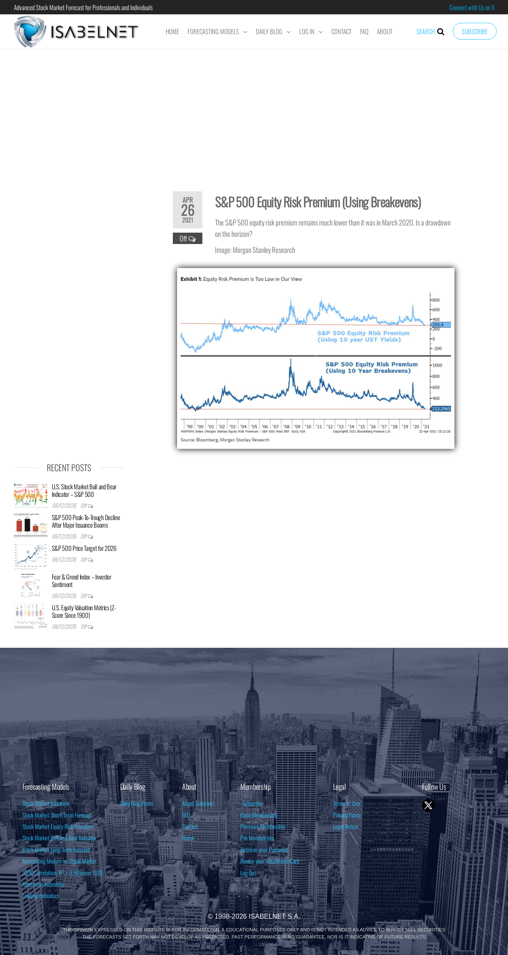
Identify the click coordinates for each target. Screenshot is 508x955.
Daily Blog (269, 31)
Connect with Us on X (472, 7)
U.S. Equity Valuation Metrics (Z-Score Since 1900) (84, 611)
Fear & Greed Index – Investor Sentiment (81, 580)
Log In (306, 31)
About (384, 31)
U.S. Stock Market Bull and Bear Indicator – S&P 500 (84, 490)
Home (172, 31)
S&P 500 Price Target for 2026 (84, 548)
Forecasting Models (213, 31)
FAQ (364, 31)
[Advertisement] (254, 115)
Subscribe (475, 31)
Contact (341, 31)
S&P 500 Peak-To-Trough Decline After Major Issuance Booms (86, 520)
